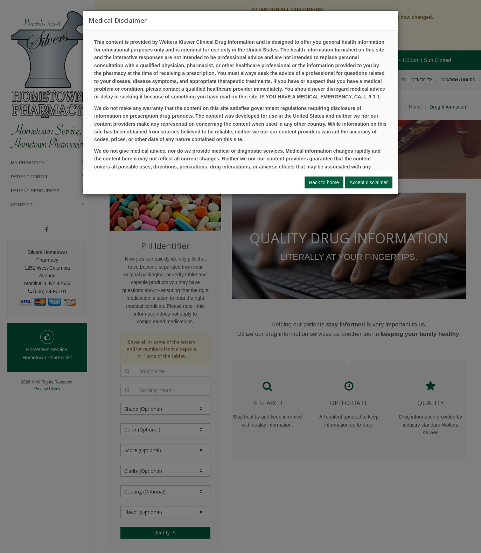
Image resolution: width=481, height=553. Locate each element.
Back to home (324, 182)
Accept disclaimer (368, 182)
